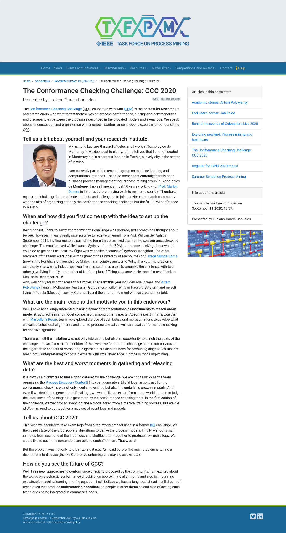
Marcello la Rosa (43, 319)
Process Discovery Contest (66, 382)
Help (240, 68)
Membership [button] (114, 68)
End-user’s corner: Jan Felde (213, 113)
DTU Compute (54, 522)
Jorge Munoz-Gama (162, 256)
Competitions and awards (194, 68)
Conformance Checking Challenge (56, 109)
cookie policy (72, 522)
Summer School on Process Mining (219, 177)
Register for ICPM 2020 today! (215, 166)
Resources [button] (138, 68)
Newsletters (42, 81)
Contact (226, 68)
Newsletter (160, 68)
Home (45, 68)
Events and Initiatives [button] (82, 68)
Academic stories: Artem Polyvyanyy (220, 102)
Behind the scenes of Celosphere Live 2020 (225, 124)
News (58, 68)
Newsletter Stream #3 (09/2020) (74, 81)
